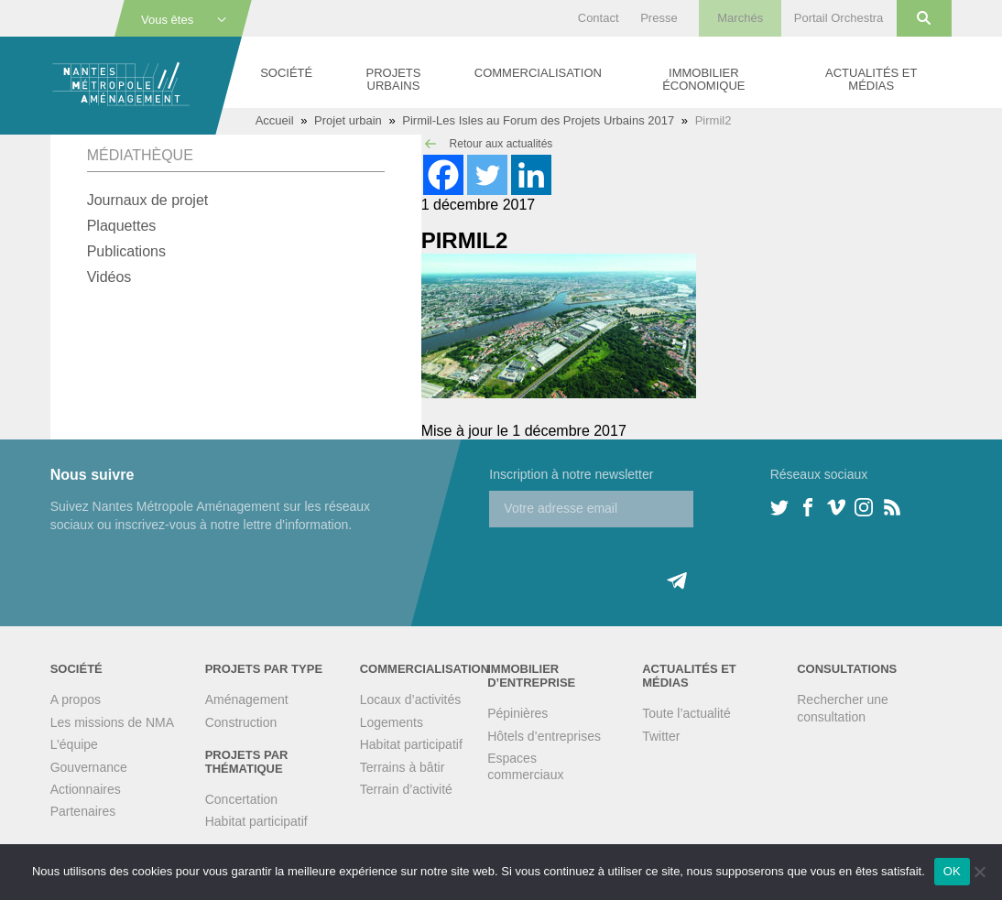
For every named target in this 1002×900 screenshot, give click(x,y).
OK (952, 871)
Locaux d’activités (411, 699)
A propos (75, 699)
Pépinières (517, 713)
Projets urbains (393, 79)
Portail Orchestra (839, 18)
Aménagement (247, 699)
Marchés (740, 18)
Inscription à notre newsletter (571, 474)
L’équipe (74, 744)
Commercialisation (538, 73)
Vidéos (109, 277)
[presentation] (628, 563)
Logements (391, 722)
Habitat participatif (256, 821)
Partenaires (83, 811)
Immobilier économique (703, 79)
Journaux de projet (148, 200)
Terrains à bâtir (402, 767)
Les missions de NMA (112, 722)
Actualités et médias (871, 79)
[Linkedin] (531, 175)
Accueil (275, 120)
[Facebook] (443, 175)
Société (286, 73)
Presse (658, 18)
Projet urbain (348, 120)
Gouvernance (88, 767)
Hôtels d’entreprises (544, 736)
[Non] (979, 871)
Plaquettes (122, 225)
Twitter (661, 736)
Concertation (241, 799)
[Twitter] (487, 175)
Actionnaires (85, 789)
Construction (241, 722)
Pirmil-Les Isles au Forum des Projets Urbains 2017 (538, 120)
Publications (126, 251)
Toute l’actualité (686, 713)
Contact (598, 18)
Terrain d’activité (406, 789)
